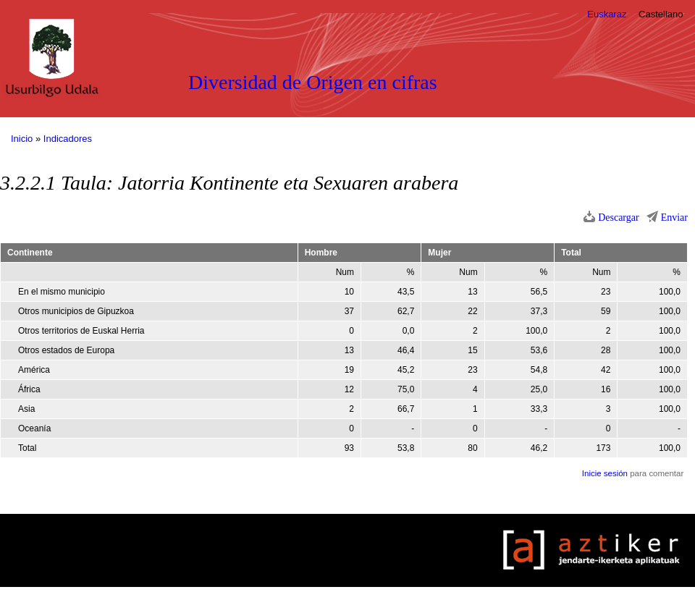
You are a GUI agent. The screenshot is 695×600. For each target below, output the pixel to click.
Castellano (661, 14)
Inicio (22, 138)
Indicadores (67, 138)
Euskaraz (606, 14)
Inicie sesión (605, 473)
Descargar (618, 217)
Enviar (674, 217)
